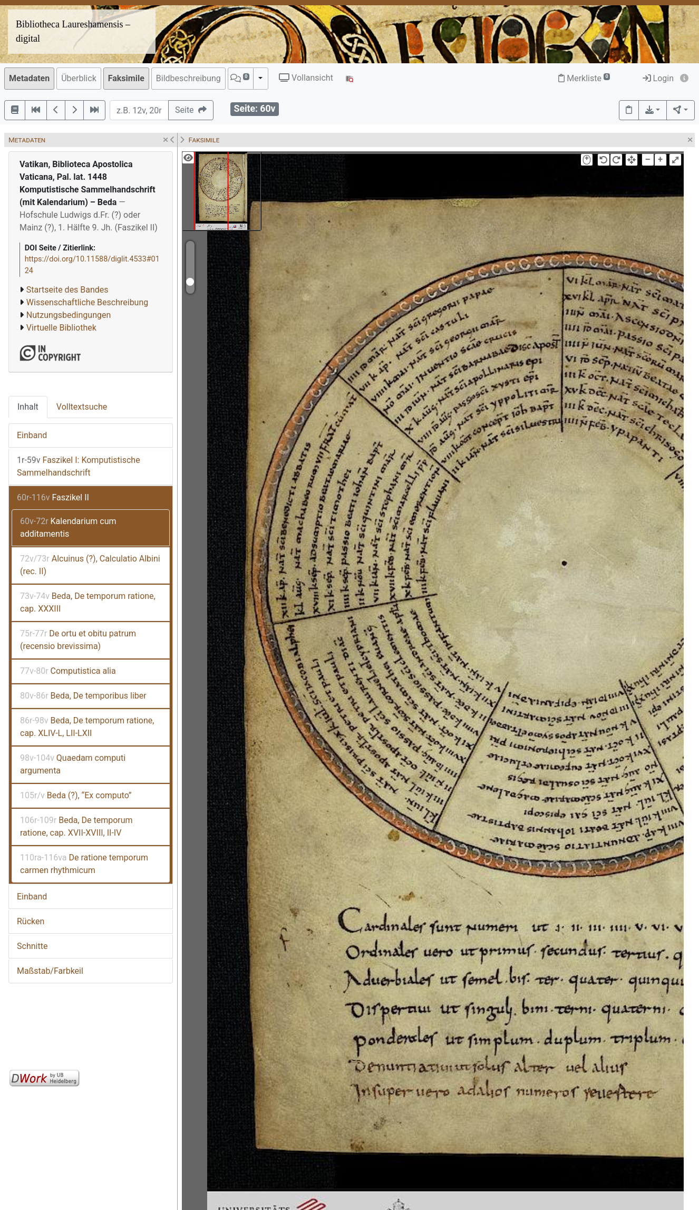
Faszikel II (53, 497)
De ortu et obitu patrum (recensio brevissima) (78, 639)
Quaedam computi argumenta (72, 764)
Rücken (30, 921)
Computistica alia (68, 671)
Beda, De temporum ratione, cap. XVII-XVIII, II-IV (76, 826)
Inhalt (27, 407)
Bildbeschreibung (188, 78)
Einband (32, 435)
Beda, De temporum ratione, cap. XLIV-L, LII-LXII (87, 726)
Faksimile (126, 78)
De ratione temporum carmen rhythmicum (84, 864)
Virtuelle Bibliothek (61, 328)
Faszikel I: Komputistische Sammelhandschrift (78, 466)
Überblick (78, 78)
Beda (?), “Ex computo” (75, 795)
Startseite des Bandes (67, 290)
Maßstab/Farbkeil (50, 971)
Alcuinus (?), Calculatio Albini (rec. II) (90, 565)
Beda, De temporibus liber (83, 696)
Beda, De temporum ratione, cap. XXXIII (88, 602)
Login (658, 78)
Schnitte (32, 946)
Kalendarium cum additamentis (68, 527)
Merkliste (584, 78)
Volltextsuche (81, 407)
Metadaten (29, 78)
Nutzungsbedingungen (68, 315)
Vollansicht (306, 78)
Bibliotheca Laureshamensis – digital (73, 31)
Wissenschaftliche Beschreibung (87, 302)
